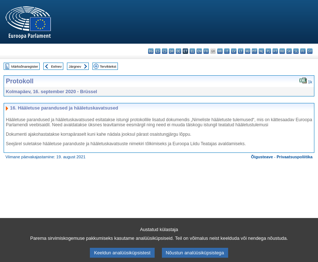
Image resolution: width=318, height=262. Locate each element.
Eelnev (56, 66)
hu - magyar (247, 51)
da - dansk (171, 51)
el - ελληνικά (192, 51)
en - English (199, 51)
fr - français (206, 51)
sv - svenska (310, 51)
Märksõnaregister (24, 66)
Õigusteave (262, 157)
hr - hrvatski (220, 51)
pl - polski (268, 51)
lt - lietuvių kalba (240, 51)
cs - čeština (164, 51)
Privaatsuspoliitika (295, 157)
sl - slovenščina (296, 51)
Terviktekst (108, 66)
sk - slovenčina (289, 51)
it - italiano (227, 51)
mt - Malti (254, 51)
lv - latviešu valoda (233, 51)
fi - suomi (303, 51)
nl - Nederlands (261, 51)
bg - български (151, 51)
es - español (157, 51)
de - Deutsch (178, 51)
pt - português (275, 51)
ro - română (282, 51)
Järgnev (75, 66)
